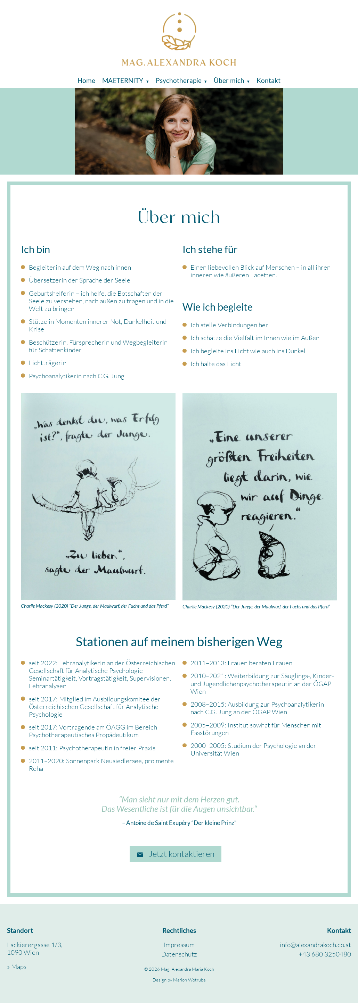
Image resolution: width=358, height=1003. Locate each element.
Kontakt (268, 80)
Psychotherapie (179, 80)
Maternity (123, 80)
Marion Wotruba (189, 980)
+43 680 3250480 (325, 954)
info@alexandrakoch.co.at (315, 945)
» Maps (16, 966)
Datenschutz (179, 954)
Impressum (179, 945)
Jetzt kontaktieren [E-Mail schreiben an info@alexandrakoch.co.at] (175, 854)
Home (86, 80)
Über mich (229, 80)
